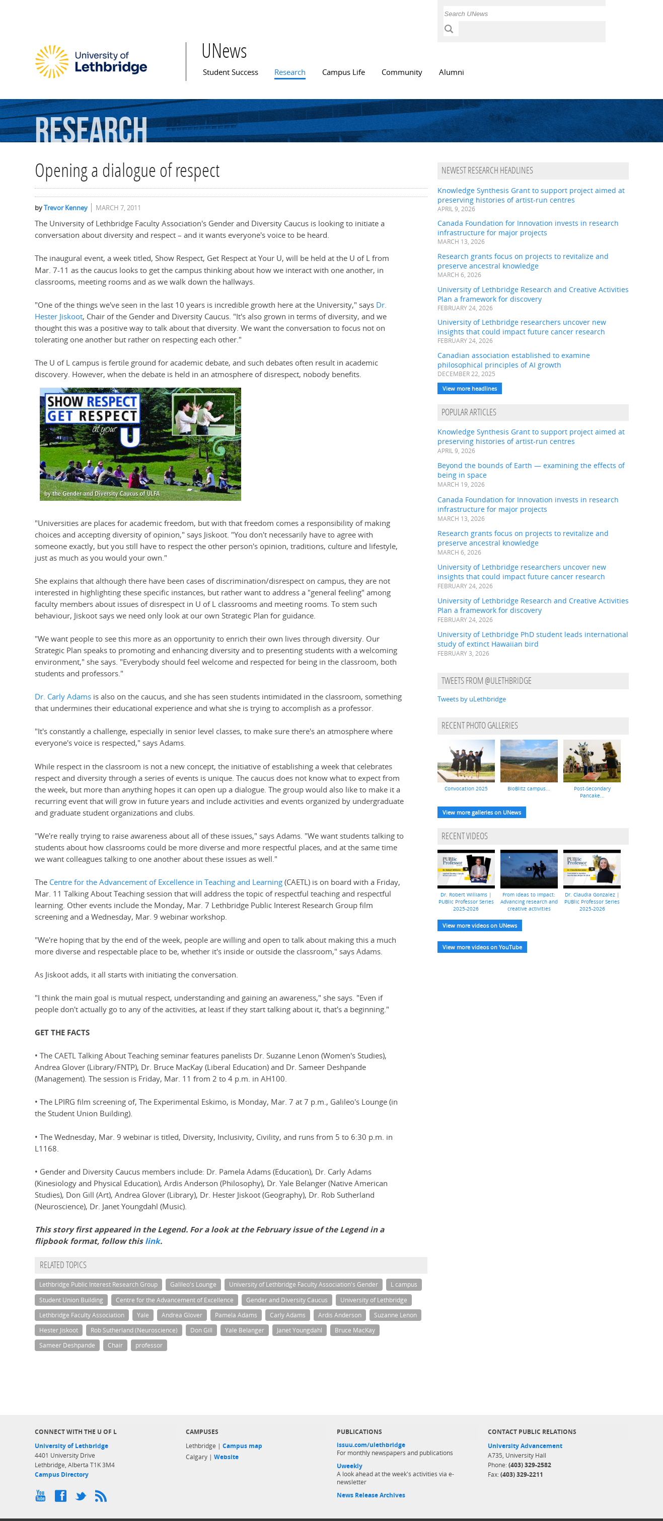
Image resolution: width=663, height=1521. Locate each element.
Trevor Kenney (66, 207)
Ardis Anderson (339, 1315)
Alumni (451, 72)
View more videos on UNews (480, 925)
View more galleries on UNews (482, 812)
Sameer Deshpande (67, 1345)
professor (149, 1345)
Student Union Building (71, 1300)
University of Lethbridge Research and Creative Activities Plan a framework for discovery (533, 294)
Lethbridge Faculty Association (81, 1315)
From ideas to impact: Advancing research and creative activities (529, 901)
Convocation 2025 (466, 788)
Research (290, 72)
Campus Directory (62, 1474)
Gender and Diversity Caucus (287, 1300)
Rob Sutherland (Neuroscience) (134, 1330)
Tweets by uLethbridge (471, 698)
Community (402, 72)
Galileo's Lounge (193, 1284)
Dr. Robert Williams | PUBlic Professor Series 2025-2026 (466, 901)
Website (226, 1457)
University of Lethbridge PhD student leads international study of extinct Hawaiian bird (532, 639)
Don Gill (201, 1330)
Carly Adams (288, 1315)
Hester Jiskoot (58, 1330)
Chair (115, 1345)
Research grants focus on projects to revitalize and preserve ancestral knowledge (523, 261)
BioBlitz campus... (528, 788)
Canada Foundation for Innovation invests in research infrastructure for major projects (528, 227)
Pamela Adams (236, 1315)
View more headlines (470, 388)
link (152, 1241)
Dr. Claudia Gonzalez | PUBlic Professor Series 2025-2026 (592, 901)
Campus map (242, 1446)
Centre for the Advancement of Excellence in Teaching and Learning (165, 882)
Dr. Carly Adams (63, 696)
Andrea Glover (182, 1315)
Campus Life (343, 72)
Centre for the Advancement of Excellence (175, 1300)
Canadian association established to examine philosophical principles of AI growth (513, 360)
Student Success (230, 72)
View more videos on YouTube (482, 947)
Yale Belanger (244, 1330)
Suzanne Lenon (395, 1315)
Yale (143, 1315)
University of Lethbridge (373, 1300)
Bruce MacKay (355, 1330)
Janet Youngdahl (299, 1330)
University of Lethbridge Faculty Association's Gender (303, 1284)
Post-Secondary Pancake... (592, 792)
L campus (404, 1284)
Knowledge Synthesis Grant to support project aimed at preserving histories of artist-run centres (531, 195)
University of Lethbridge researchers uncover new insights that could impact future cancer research (521, 326)
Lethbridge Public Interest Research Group (98, 1284)
